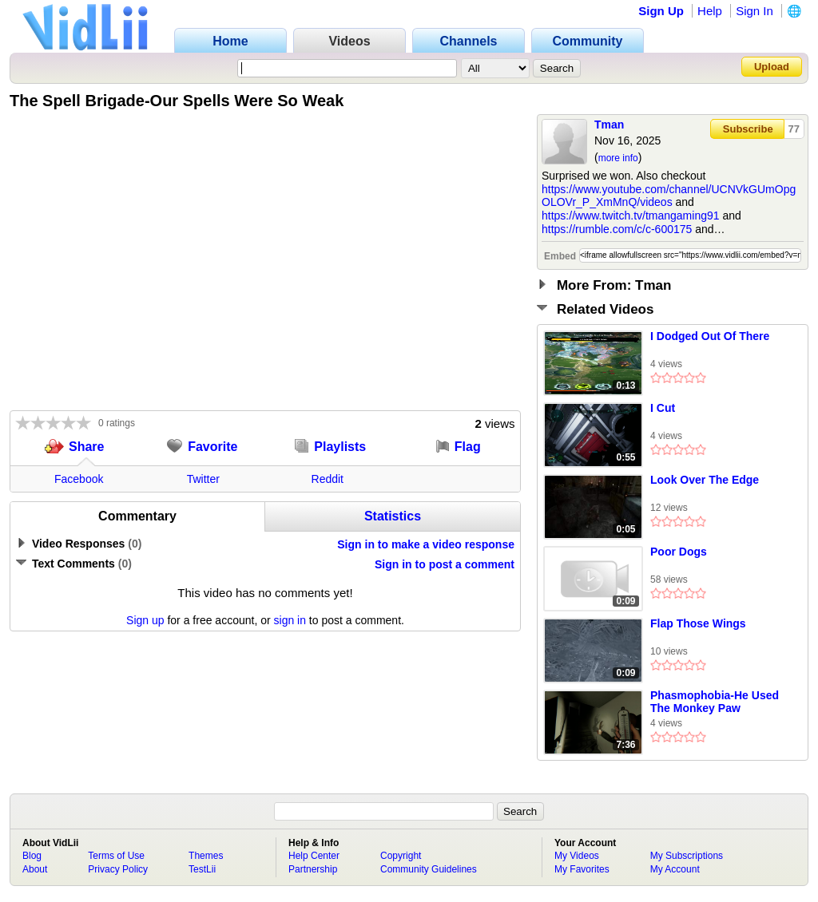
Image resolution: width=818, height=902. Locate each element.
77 (794, 129)
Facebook (78, 479)
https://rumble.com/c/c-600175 (617, 229)
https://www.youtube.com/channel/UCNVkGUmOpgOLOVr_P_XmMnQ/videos (669, 196)
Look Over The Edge (704, 479)
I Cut (662, 408)
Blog (32, 855)
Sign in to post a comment (444, 564)
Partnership (312, 869)
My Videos (576, 855)
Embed (560, 256)
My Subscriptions (686, 855)
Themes (206, 855)
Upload (771, 67)
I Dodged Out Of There (709, 336)
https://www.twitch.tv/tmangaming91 (631, 215)
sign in (290, 620)
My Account (675, 869)
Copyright (400, 855)
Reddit (327, 479)
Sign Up (661, 11)
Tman (609, 124)
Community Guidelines (428, 869)
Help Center (314, 855)
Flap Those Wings (698, 623)
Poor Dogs (678, 551)
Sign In (754, 11)
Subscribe (748, 129)
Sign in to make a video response (425, 544)
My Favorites (582, 869)
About (34, 869)
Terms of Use (116, 855)
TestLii (202, 869)
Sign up (145, 620)
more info (618, 158)
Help (709, 11)
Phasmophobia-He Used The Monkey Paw (714, 701)
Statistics (392, 516)
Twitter (203, 479)
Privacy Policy (118, 869)
